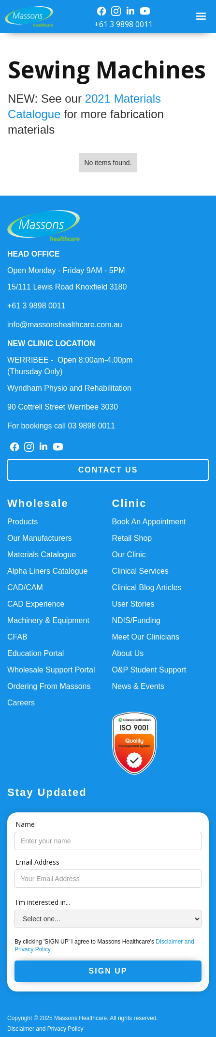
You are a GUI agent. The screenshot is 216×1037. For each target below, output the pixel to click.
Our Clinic (129, 554)
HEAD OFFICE (33, 254)
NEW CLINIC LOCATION (51, 343)
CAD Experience (35, 604)
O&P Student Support (149, 670)
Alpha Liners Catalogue (47, 571)
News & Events (138, 686)
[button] (202, 16)
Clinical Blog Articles (147, 587)
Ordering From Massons (49, 686)
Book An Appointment (149, 522)
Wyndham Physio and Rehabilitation (69, 388)
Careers (21, 703)
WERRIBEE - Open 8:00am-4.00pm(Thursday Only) (70, 366)
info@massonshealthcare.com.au (64, 324)
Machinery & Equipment (48, 620)
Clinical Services (140, 571)
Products (22, 522)
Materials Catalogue (41, 554)
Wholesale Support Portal (51, 670)
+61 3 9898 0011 (123, 24)
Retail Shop (132, 538)
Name (25, 824)
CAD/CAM (25, 587)
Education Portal (35, 653)
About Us (128, 653)
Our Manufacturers (39, 538)
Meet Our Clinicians (146, 637)
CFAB (17, 637)
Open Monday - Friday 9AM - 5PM (66, 270)
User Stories (133, 604)
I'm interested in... (42, 902)
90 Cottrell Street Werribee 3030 (62, 407)
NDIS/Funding (136, 620)
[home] (26, 16)
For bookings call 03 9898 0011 (61, 426)
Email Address (37, 862)
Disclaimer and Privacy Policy (45, 1028)
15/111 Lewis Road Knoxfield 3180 (67, 287)
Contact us (108, 470)
